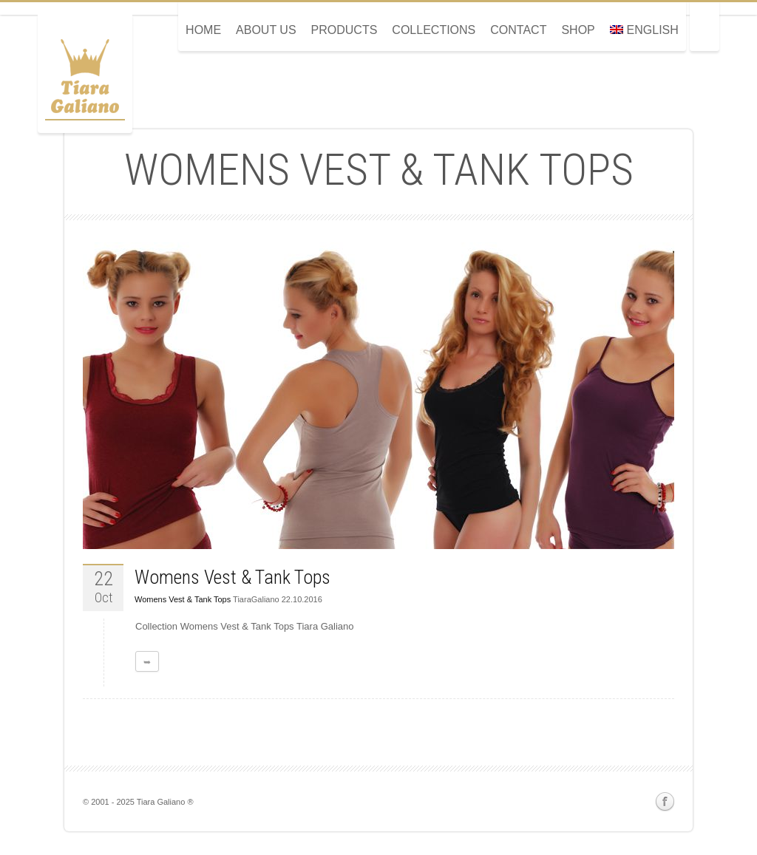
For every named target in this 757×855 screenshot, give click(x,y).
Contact (518, 30)
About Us (266, 30)
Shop (577, 30)
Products (344, 30)
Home (203, 30)
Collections (433, 30)
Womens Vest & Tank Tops (232, 577)
